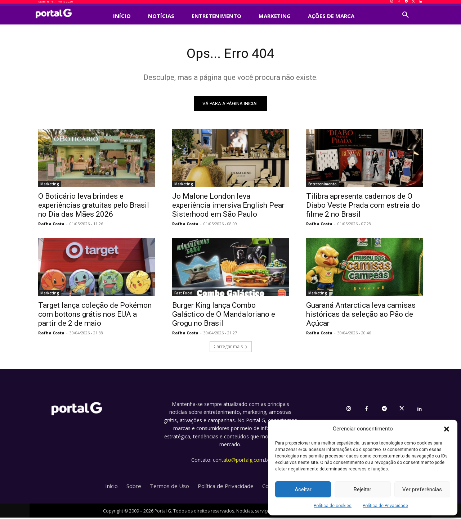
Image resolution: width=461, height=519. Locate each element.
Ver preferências (422, 489)
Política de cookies (333, 505)
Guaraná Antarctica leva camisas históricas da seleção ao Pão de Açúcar (361, 316)
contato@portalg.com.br (241, 461)
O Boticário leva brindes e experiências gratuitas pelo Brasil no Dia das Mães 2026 (93, 207)
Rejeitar (362, 489)
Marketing (49, 185)
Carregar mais (231, 348)
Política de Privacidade (385, 505)
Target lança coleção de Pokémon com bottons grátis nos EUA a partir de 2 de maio (95, 316)
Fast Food (183, 294)
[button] (446, 429)
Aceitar (303, 489)
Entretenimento (322, 185)
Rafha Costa (51, 225)
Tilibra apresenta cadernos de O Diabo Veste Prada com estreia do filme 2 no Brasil (363, 207)
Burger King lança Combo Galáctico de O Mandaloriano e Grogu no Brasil (223, 316)
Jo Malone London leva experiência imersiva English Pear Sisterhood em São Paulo (228, 207)
